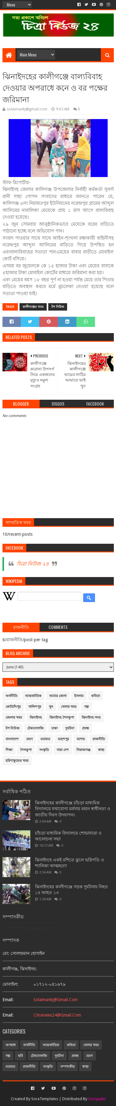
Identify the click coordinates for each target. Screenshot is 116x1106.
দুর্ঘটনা (69, 728)
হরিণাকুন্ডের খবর (17, 761)
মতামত (45, 739)
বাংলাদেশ (12, 739)
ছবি (20, 1056)
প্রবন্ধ (85, 728)
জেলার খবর (14, 718)
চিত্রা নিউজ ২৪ (33, 564)
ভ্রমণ (29, 739)
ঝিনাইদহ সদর (91, 718)
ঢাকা (54, 728)
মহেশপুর (63, 739)
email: (8, 999)
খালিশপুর (34, 707)
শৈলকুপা (26, 750)
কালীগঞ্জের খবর (33, 306)
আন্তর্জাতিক (33, 696)
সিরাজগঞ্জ (83, 750)
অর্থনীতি (11, 696)
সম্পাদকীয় (67, 1067)
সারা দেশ (63, 750)
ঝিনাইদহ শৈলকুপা (61, 718)
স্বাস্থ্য (101, 750)
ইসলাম (79, 696)
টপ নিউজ (57, 306)
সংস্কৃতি (44, 750)
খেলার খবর (68, 707)
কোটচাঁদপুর (13, 707)
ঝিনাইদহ (36, 718)
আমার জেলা (58, 696)
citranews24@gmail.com (57, 1015)
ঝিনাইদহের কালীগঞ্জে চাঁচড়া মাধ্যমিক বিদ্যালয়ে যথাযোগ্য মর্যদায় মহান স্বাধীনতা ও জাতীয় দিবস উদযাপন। (72, 808)
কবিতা (95, 696)
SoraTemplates (44, 1098)
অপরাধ (10, 1045)
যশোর (81, 739)
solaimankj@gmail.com (55, 999)
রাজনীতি (98, 739)
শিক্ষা (9, 750)
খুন (51, 707)
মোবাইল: (10, 984)
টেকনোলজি (35, 728)
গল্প (86, 707)
